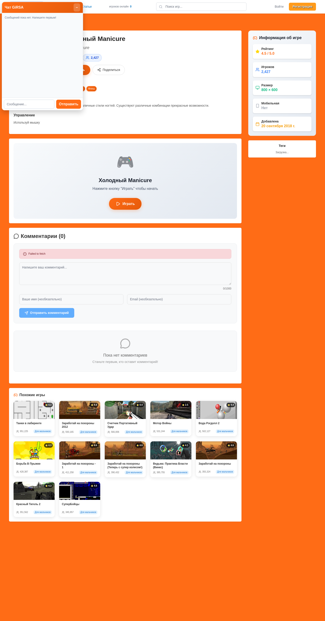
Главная (68, 6)
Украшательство (73, 88)
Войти (279, 6)
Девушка (39, 88)
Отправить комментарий (47, 313)
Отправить (307, 153)
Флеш (91, 88)
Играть (77, 70)
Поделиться (108, 70)
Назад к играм (26, 22)
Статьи (86, 6)
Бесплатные (22, 88)
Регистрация (302, 6)
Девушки (54, 88)
